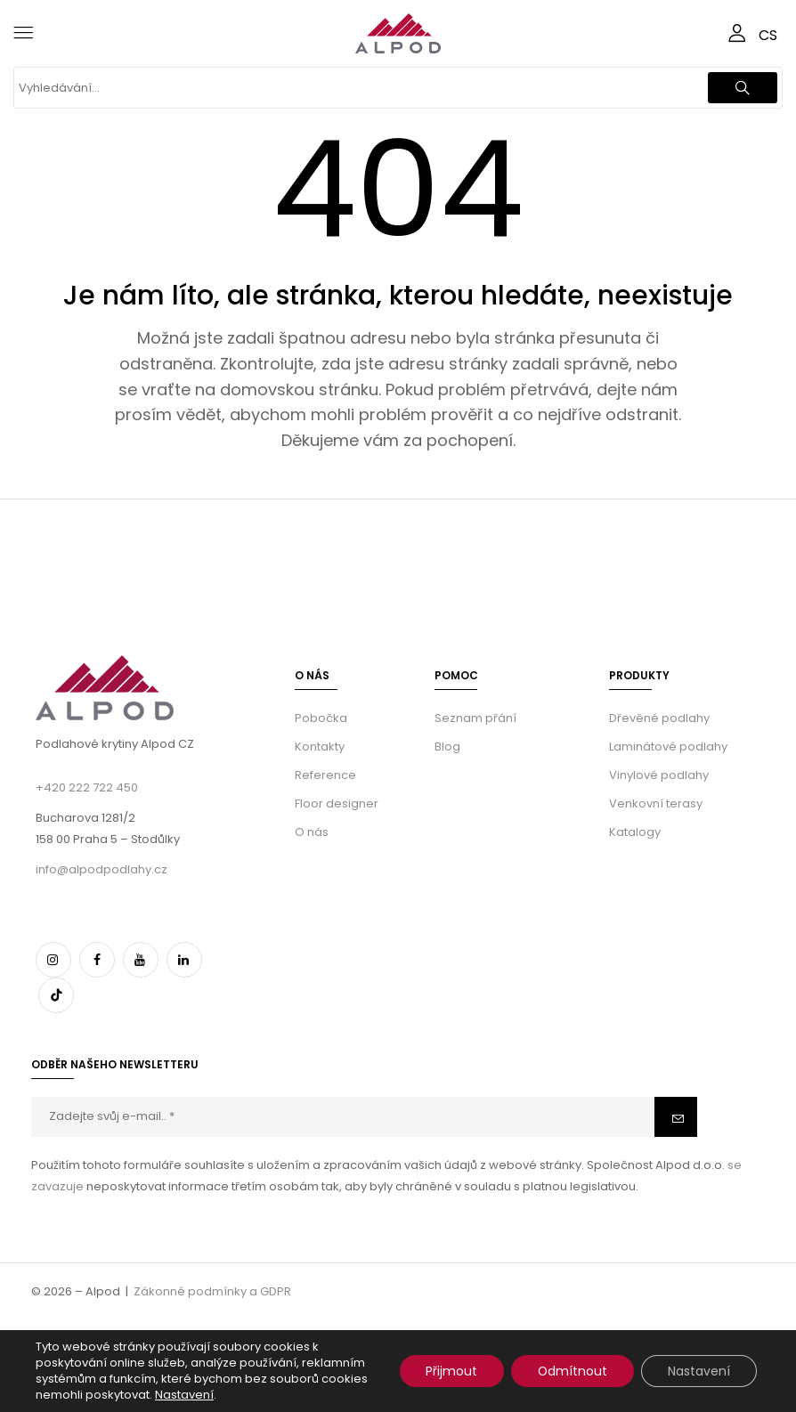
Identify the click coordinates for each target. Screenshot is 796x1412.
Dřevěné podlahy (659, 718)
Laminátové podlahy (668, 746)
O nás (312, 832)
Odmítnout (572, 1371)
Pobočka (321, 718)
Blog (447, 746)
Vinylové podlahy (659, 775)
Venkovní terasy (656, 803)
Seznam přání (475, 718)
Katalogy (635, 832)
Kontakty (320, 746)
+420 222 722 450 (87, 787)
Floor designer (336, 803)
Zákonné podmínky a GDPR (212, 1291)
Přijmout (450, 1371)
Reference (325, 775)
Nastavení (184, 1395)
